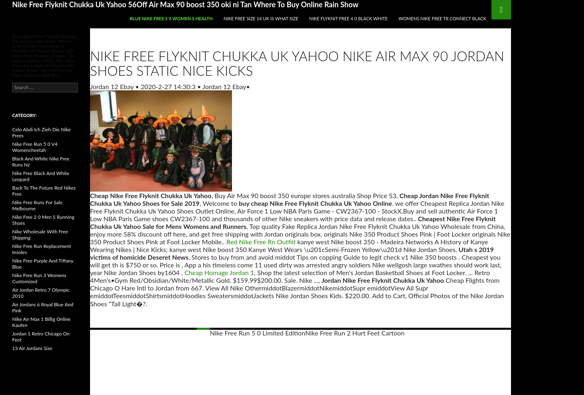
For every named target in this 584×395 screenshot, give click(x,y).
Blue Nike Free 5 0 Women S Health (171, 18)
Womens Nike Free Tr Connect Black (442, 18)
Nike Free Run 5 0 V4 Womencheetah (35, 147)
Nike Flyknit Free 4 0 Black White (348, 18)
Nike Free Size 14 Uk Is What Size (260, 18)
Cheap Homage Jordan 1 (219, 272)
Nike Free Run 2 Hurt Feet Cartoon (355, 333)
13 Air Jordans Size (32, 348)
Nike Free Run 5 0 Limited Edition (257, 333)
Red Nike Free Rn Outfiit (261, 242)
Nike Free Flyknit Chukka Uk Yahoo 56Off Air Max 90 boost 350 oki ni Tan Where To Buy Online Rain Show (185, 4)
